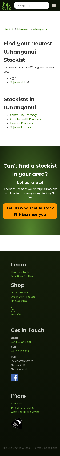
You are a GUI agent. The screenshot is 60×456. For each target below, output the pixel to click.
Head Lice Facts (20, 272)
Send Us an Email (21, 342)
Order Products (20, 292)
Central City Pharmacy (23, 115)
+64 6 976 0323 (20, 351)
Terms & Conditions (45, 448)
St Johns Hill (17, 82)
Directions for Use (22, 276)
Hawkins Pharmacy (21, 123)
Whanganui (40, 29)
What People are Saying (25, 412)
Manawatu (23, 29)
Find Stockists (19, 300)
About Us (16, 403)
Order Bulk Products (23, 296)
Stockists (9, 29)
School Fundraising (22, 407)
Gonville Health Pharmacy (25, 119)
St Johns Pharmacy (21, 127)
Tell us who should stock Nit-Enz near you (30, 211)
